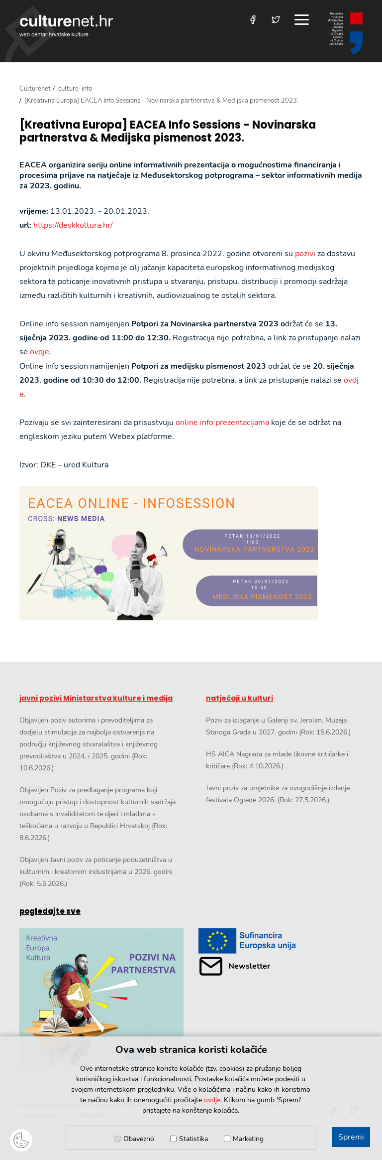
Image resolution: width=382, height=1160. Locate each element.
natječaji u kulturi (239, 698)
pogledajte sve (50, 911)
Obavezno (138, 1139)
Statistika (193, 1139)
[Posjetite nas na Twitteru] (276, 19)
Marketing (248, 1139)
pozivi (305, 253)
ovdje (39, 351)
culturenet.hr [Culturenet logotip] (66, 25)
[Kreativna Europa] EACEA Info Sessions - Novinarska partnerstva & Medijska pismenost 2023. (167, 132)
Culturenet (35, 88)
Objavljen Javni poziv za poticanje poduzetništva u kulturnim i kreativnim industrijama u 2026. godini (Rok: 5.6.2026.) (96, 871)
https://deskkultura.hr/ (73, 225)
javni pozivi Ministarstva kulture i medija (96, 698)
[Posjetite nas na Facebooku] (253, 19)
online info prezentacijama (222, 422)
